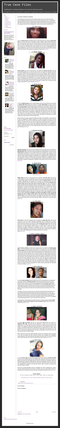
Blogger (32, 423)
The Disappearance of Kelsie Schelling (45, 377)
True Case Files (17, 5)
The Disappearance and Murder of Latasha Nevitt (11, 72)
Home (4, 12)
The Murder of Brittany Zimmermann (11, 105)
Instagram (54, 12)
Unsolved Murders (47, 12)
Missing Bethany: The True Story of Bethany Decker (30, 377)
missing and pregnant (27, 383)
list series (21, 383)
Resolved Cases (35, 12)
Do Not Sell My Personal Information (10, 419)
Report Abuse (7, 142)
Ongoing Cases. (27, 12)
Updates (7, 12)
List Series (13, 12)
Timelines (41, 12)
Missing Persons (20, 12)
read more (46, 49)
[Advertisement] (9, 120)
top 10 (32, 383)
